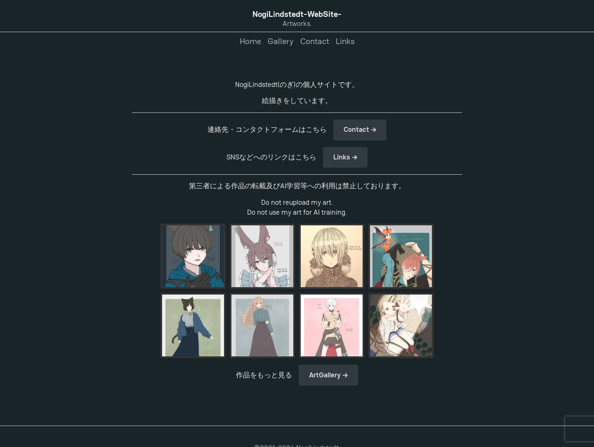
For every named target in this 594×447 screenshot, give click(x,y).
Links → (345, 156)
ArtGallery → (328, 374)
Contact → (360, 129)
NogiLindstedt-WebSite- (297, 14)
